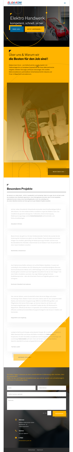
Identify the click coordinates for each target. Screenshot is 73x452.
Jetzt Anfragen (34, 29)
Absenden (59, 413)
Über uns (16, 29)
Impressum (40, 450)
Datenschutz (31, 450)
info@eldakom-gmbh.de (25, 440)
